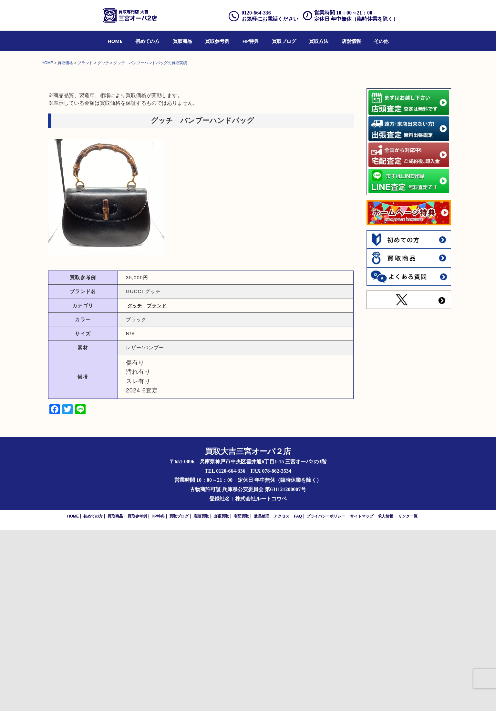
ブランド (157, 486)
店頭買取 (201, 697)
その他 (381, 41)
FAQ (298, 697)
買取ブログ (284, 41)
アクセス (281, 697)
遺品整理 (261, 697)
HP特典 (251, 41)
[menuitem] (115, 41)
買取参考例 (217, 41)
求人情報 (385, 697)
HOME (115, 41)
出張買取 (221, 697)
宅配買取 (241, 697)
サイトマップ (361, 697)
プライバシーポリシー (325, 697)
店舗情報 (351, 41)
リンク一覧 (408, 697)
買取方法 (318, 41)
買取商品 (182, 41)
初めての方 (147, 41)
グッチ (135, 486)
